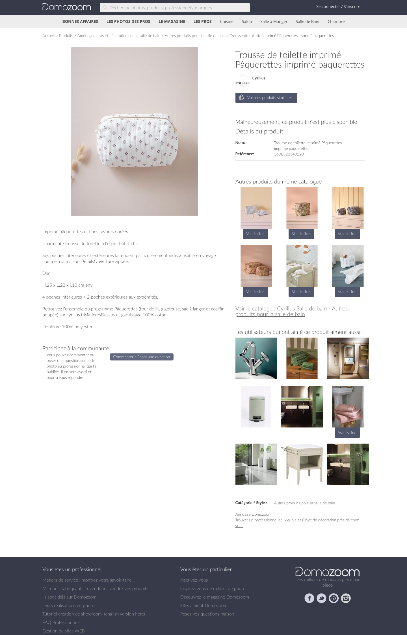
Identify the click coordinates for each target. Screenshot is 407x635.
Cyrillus (258, 78)
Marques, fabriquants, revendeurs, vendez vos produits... (96, 588)
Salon (247, 21)
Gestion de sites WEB (63, 631)
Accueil (48, 35)
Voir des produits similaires (266, 98)
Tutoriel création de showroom (72, 614)
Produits (66, 35)
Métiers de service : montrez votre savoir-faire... (88, 580)
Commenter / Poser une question (141, 356)
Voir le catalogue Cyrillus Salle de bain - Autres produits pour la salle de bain (291, 311)
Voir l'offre (255, 233)
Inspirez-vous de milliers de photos (214, 588)
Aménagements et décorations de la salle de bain (119, 35)
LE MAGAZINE (172, 21)
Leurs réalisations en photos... (70, 605)
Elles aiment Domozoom (204, 605)
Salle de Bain (307, 21)
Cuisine (226, 21)
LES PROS (203, 21)
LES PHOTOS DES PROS (128, 21)
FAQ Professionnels (61, 622)
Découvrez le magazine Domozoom (214, 597)
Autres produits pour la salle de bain (195, 35)
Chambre (336, 21)
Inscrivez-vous (194, 580)
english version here (124, 614)
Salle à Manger (273, 21)
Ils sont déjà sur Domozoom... (70, 597)
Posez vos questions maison (207, 614)
